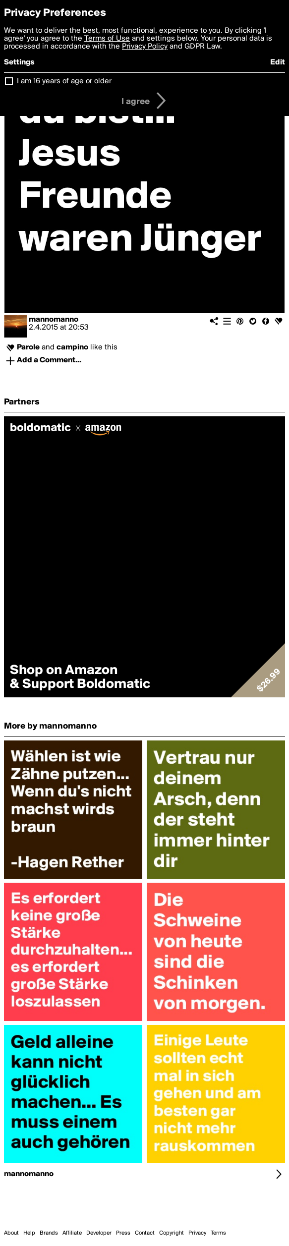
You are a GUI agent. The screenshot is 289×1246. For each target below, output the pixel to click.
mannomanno (53, 320)
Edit (277, 62)
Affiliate (72, 1233)
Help (29, 1233)
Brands (49, 1233)
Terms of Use (107, 39)
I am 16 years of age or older (64, 81)
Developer (99, 1233)
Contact (145, 1233)
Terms (218, 1233)
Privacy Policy (145, 47)
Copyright (171, 1233)
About (11, 1233)
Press (123, 1233)
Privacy (197, 1233)
